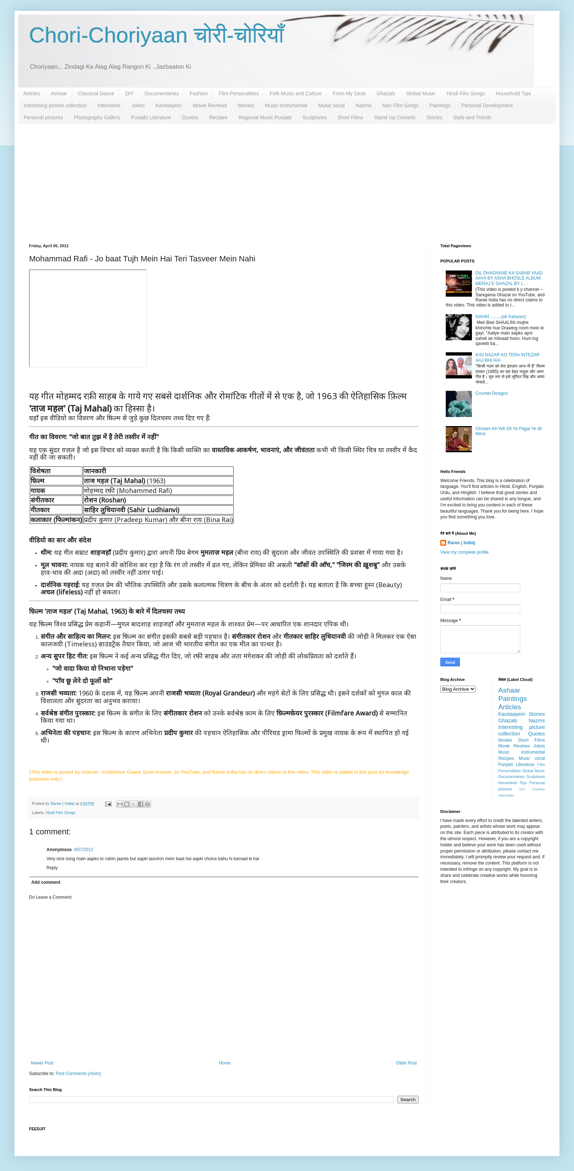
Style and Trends (472, 117)
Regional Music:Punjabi (264, 117)
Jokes (138, 105)
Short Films (350, 117)
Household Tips (513, 93)
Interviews (109, 105)
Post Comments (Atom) (78, 1073)
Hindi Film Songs (465, 93)
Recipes (218, 117)
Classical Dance (96, 93)
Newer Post (42, 1063)
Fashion (199, 93)
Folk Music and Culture (296, 93)
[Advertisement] (287, 178)
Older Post (406, 1063)
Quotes (190, 117)
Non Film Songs (400, 105)
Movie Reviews (210, 105)
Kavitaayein (168, 105)
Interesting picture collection (55, 105)
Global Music (421, 93)
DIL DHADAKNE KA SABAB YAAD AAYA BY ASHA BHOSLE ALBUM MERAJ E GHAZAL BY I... (509, 278)
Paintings (439, 105)
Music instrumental (286, 105)
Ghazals (386, 93)
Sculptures (315, 117)
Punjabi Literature (151, 117)
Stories (434, 117)
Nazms (364, 105)
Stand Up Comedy (395, 117)
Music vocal (331, 105)
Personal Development (487, 105)
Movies (246, 105)
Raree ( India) (461, 542)
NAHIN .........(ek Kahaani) (501, 316)
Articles (31, 93)
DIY (129, 93)
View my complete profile (464, 552)
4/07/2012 (83, 849)
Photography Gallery (97, 117)
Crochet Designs (492, 393)
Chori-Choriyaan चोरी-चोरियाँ (156, 35)
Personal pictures (43, 117)
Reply (52, 867)
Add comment (45, 882)
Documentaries (162, 93)
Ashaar (59, 93)
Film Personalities (239, 93)
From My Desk (349, 93)
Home (225, 1063)
